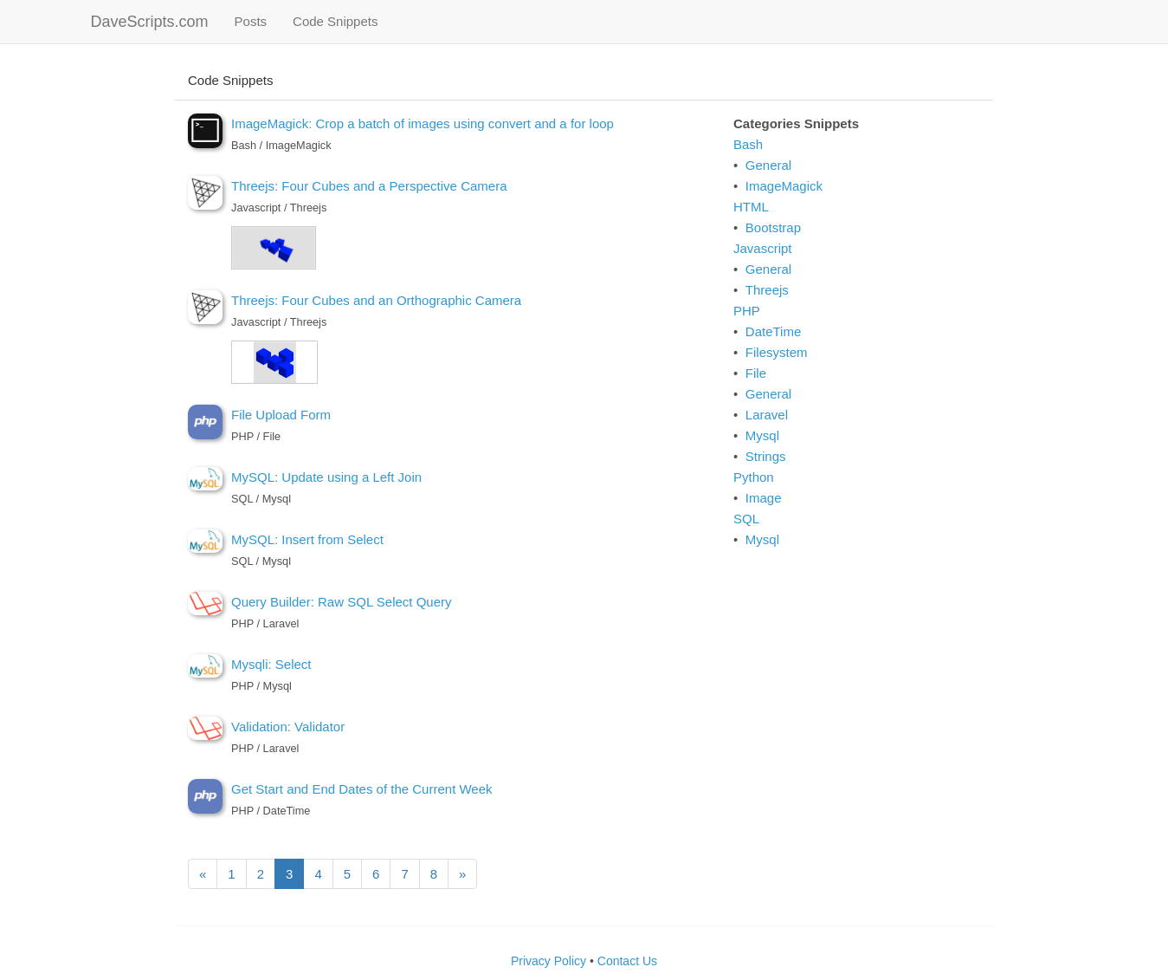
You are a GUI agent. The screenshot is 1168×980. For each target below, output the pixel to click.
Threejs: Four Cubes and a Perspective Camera (369, 185)
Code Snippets (335, 21)
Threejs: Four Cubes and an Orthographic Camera (376, 300)
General (768, 165)
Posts (258, 20)
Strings (765, 456)
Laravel (766, 414)
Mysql (762, 435)
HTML (751, 206)
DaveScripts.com (150, 21)
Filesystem (776, 352)
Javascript (762, 248)
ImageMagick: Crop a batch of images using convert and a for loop (422, 123)
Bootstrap (773, 227)
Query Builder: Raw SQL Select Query (341, 601)
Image (763, 497)
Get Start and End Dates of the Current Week (362, 789)
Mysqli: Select (271, 664)
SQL (746, 518)
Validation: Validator (288, 726)
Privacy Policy (548, 961)
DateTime (773, 331)
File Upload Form (281, 414)
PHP (746, 310)
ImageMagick (784, 185)
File (755, 373)
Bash (748, 144)
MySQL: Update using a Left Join (326, 477)
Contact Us (627, 961)
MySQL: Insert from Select (307, 539)
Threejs (767, 289)
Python (753, 477)
